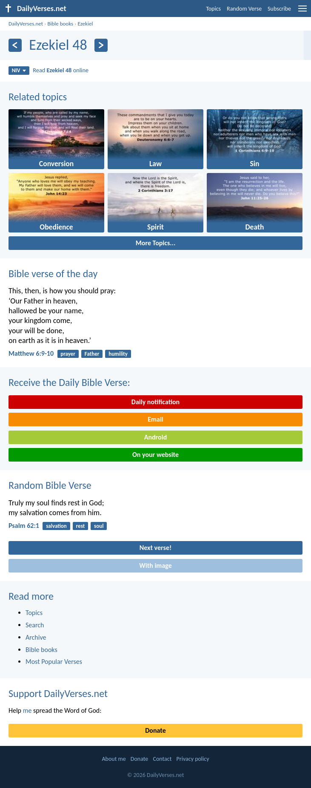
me (27, 710)
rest (80, 526)
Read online (60, 70)
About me (114, 758)
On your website (155, 455)
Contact (162, 758)
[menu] (302, 11)
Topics (213, 8)
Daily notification (155, 402)
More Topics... (155, 243)
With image (155, 565)
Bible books (60, 23)
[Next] (101, 45)
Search (35, 625)
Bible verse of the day (53, 273)
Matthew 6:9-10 (31, 353)
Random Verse (244, 8)
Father (92, 354)
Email (155, 419)
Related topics (38, 97)
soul (98, 526)
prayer (67, 354)
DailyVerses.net (26, 23)
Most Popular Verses (54, 662)
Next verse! (155, 548)
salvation (56, 526)
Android (155, 437)
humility (118, 354)
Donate (155, 730)
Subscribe (279, 8)
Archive (36, 637)
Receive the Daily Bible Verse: (69, 382)
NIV (19, 70)
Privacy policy (193, 758)
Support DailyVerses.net (58, 693)
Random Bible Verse (50, 485)
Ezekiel (85, 23)
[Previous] (15, 45)
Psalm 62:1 (24, 526)
